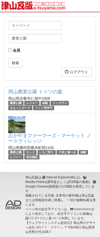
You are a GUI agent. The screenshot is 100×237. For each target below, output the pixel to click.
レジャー (32, 103)
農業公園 (16, 103)
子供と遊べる (67, 152)
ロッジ (30, 152)
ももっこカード (20, 107)
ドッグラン (60, 103)
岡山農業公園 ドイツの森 (35, 91)
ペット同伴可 (44, 107)
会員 (14, 50)
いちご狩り (46, 152)
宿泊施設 (32, 157)
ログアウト (76, 72)
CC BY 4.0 (36, 218)
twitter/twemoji (84, 209)
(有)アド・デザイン (49, 227)
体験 (45, 103)
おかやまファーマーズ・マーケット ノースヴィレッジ (49, 138)
